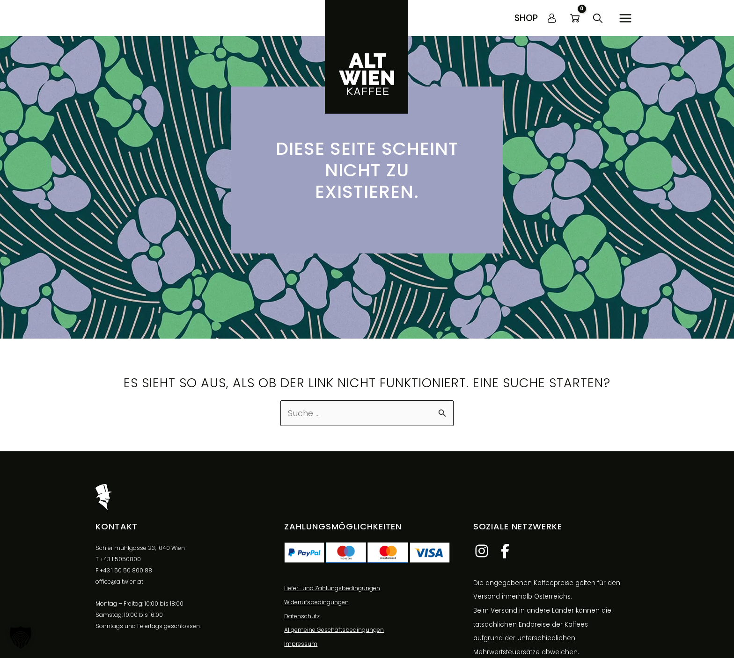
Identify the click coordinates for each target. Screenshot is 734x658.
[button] (526, 18)
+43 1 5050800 (120, 559)
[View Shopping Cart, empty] (575, 18)
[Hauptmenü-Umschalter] (625, 18)
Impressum (300, 644)
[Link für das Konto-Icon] (552, 18)
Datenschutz (302, 616)
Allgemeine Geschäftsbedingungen (334, 630)
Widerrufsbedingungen (316, 602)
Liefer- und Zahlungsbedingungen (332, 588)
